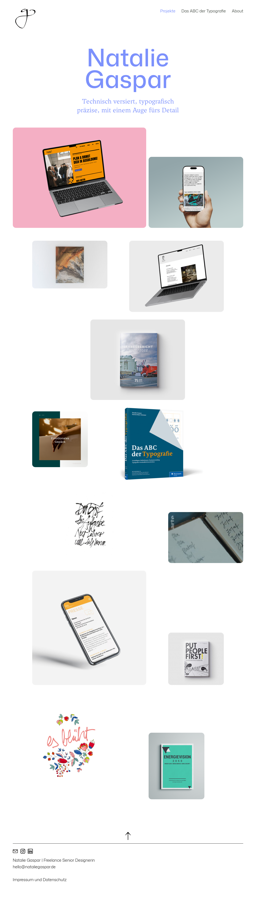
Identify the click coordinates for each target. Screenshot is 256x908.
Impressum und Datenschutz (40, 879)
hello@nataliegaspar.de (34, 866)
